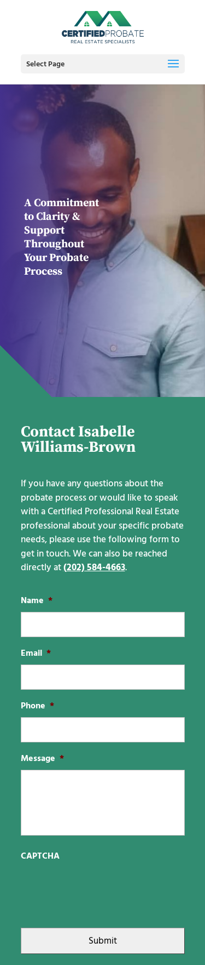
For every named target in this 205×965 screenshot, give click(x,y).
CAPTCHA (40, 856)
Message (42, 758)
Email (36, 653)
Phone (37, 706)
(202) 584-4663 (94, 567)
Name (36, 600)
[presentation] (104, 888)
